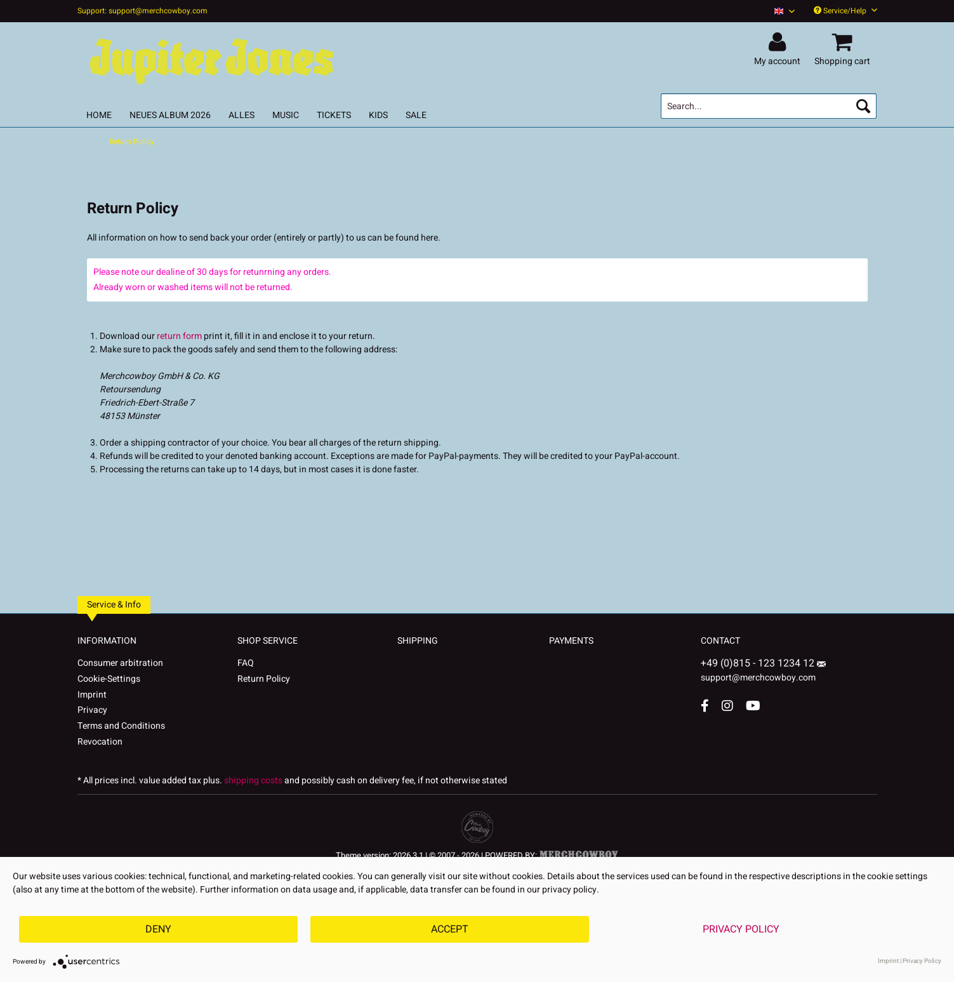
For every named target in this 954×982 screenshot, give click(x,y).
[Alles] (241, 115)
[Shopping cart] (844, 42)
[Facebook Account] (705, 705)
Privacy (92, 710)
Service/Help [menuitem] (845, 11)
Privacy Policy (741, 929)
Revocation (100, 741)
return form (179, 336)
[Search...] (769, 106)
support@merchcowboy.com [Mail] (763, 672)
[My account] (779, 42)
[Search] (863, 106)
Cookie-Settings (108, 679)
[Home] (99, 115)
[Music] (285, 115)
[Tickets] (334, 115)
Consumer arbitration (120, 663)
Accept (449, 929)
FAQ (245, 663)
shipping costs (253, 780)
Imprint (92, 694)
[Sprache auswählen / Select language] (784, 11)
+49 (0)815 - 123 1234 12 (759, 663)
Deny (158, 929)
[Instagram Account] (727, 705)
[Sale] (416, 115)
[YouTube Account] (753, 705)
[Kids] (378, 115)
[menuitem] (779, 11)
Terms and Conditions (121, 726)
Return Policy (263, 679)
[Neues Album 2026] (170, 115)
